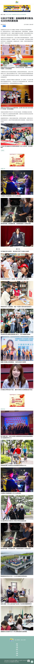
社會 (17, 645)
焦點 (17, 643)
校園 (17, 653)
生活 (17, 651)
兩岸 (17, 649)
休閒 (17, 647)
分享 (4, 26)
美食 (17, 655)
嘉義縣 (2, 150)
